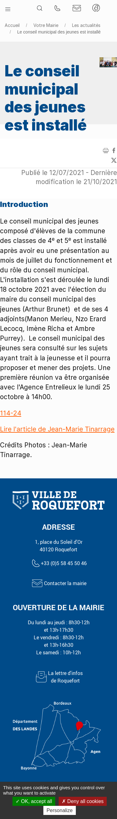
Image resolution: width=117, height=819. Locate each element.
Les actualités (86, 25)
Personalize (59, 810)
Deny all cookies (83, 801)
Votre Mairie (45, 25)
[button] (8, 8)
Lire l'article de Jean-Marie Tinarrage (57, 429)
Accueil (12, 25)
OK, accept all (34, 801)
